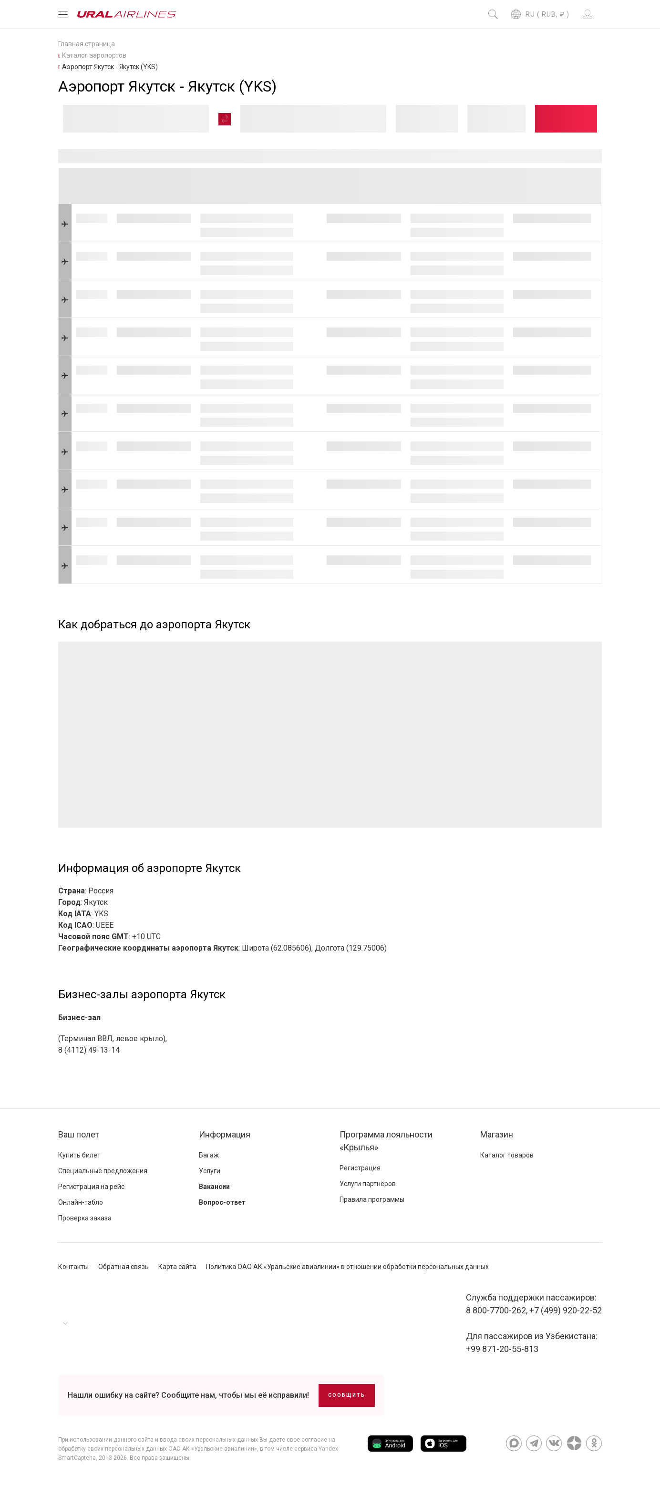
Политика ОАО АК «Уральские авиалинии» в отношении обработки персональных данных (347, 1266)
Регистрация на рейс (91, 1186)
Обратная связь (123, 1266)
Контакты (73, 1266)
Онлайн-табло (80, 1202)
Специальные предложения (102, 1171)
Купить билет (79, 1155)
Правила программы (372, 1199)
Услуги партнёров (368, 1184)
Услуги (209, 1171)
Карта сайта (177, 1266)
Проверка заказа (85, 1218)
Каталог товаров (507, 1155)
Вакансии (214, 1186)
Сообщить (346, 1395)
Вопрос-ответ (222, 1202)
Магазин (496, 1134)
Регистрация (360, 1168)
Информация (224, 1134)
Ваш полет (78, 1134)
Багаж (209, 1155)
